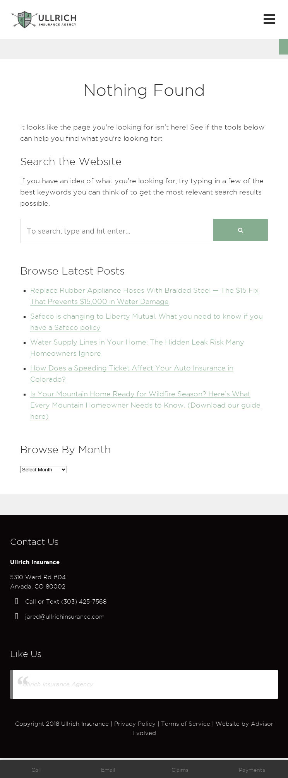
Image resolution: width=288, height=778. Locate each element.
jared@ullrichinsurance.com (65, 617)
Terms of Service (185, 724)
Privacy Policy (135, 724)
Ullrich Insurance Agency (58, 684)
